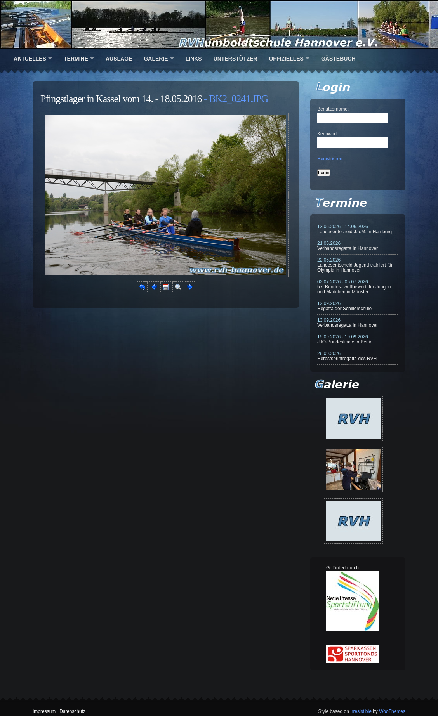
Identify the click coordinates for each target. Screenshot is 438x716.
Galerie (156, 58)
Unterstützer (235, 58)
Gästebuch (338, 58)
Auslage (119, 58)
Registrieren (329, 158)
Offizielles (286, 58)
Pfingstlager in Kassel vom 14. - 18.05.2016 (121, 98)
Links (194, 58)
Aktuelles (30, 58)
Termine (76, 58)
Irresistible (361, 711)
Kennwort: (327, 134)
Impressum (44, 711)
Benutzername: (333, 109)
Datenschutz (72, 711)
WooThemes (392, 711)
